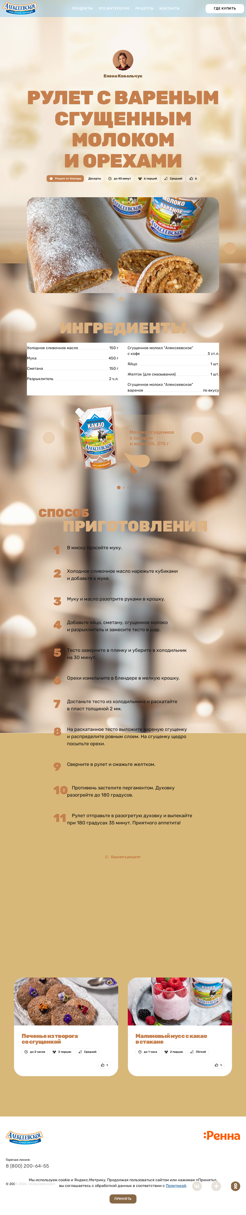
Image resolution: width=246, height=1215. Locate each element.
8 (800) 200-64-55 (27, 1166)
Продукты (82, 8)
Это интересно (114, 8)
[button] (230, 248)
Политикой (176, 1185)
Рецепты (144, 8)
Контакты (170, 8)
